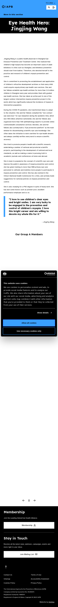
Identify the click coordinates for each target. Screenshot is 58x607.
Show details (43, 312)
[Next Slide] (34, 501)
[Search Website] (49, 7)
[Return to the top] (6, 567)
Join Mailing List (28, 554)
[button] (50, 3)
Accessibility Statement (40, 579)
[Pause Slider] (29, 501)
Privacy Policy (36, 583)
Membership (29, 525)
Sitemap (7, 579)
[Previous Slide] (23, 501)
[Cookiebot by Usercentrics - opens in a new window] (44, 274)
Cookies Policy (9, 583)
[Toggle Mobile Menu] (53, 7)
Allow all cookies (29, 323)
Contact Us (8, 575)
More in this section (29, 14)
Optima (51, 602)
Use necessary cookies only (29, 331)
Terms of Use (36, 575)
